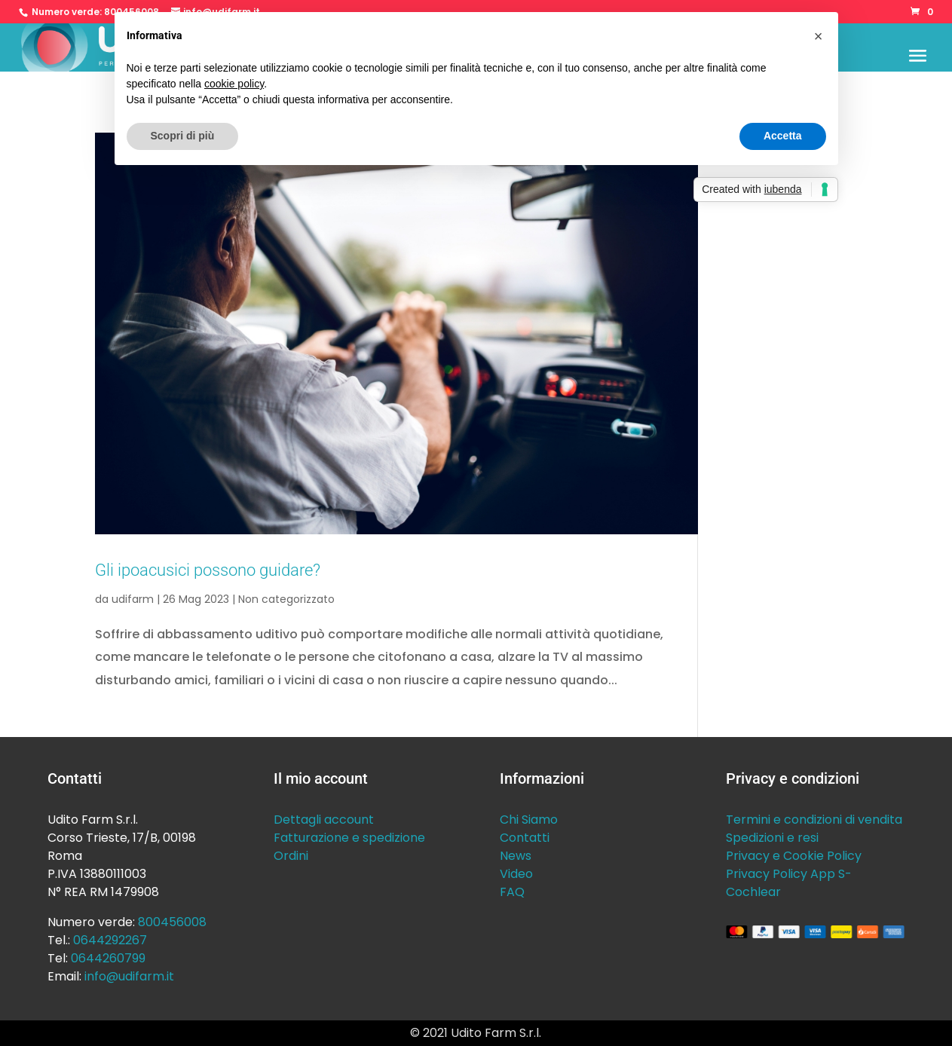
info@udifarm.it (129, 976)
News (515, 855)
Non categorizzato (286, 599)
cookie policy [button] (234, 84)
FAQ (512, 892)
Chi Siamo (529, 819)
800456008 (172, 922)
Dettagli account (324, 819)
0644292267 (110, 940)
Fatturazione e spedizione (349, 837)
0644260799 (108, 958)
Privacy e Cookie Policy (794, 855)
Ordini (291, 855)
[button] (819, 36)
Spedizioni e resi (772, 837)
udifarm (133, 599)
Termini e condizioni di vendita (814, 819)
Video (516, 873)
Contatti (524, 837)
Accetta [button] (783, 136)
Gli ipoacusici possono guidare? (207, 570)
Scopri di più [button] (183, 136)
